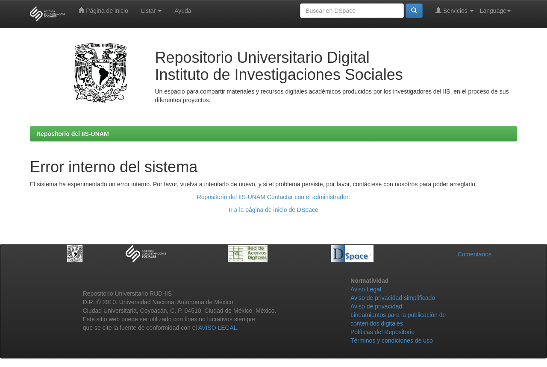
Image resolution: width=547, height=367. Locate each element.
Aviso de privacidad (376, 306)
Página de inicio (103, 10)
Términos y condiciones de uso (391, 340)
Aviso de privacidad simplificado (392, 297)
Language (495, 10)
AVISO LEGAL (217, 327)
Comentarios (474, 254)
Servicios (454, 10)
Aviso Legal (365, 289)
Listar (151, 10)
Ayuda (182, 10)
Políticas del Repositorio (382, 332)
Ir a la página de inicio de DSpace (273, 209)
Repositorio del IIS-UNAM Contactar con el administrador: (273, 197)
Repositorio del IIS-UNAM (72, 133)
